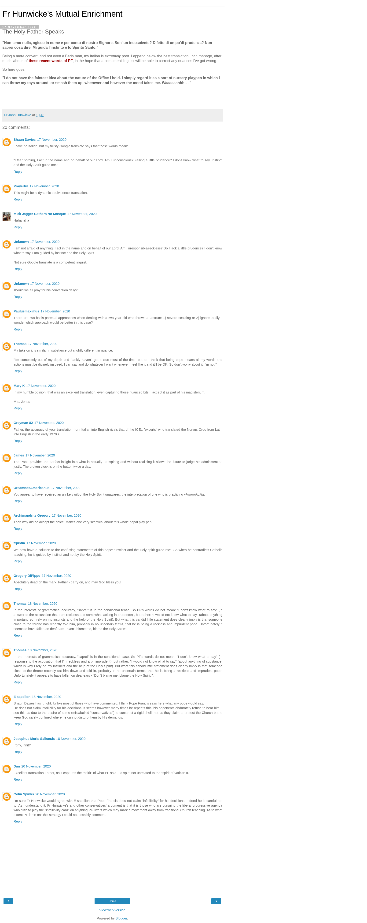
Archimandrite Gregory (32, 515)
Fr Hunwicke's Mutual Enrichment (62, 13)
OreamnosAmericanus (32, 488)
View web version (112, 910)
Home (112, 901)
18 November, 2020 (42, 603)
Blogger (121, 918)
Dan (17, 766)
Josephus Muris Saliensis (34, 739)
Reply (18, 172)
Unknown (21, 242)
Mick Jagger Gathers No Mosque (40, 214)
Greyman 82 (23, 423)
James (19, 455)
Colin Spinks (24, 794)
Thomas (20, 344)
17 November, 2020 (51, 139)
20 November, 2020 (36, 766)
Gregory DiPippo (27, 576)
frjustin (19, 543)
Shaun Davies (25, 139)
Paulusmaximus (26, 311)
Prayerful (21, 186)
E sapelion (22, 697)
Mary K (19, 386)
